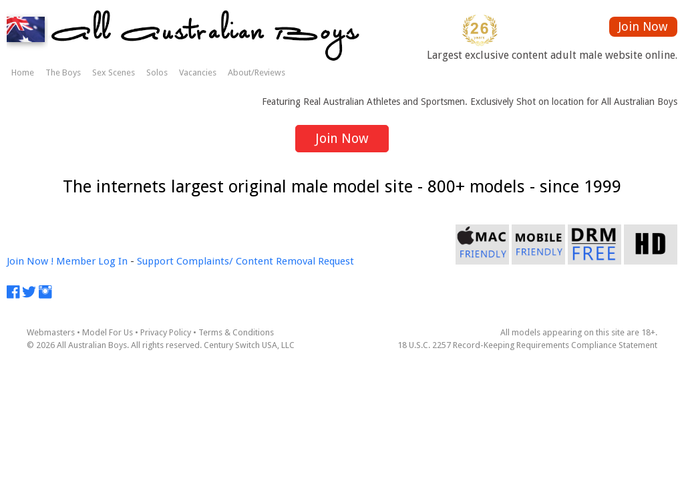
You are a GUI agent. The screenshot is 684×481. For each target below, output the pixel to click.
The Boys (63, 72)
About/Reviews (256, 72)
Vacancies (197, 72)
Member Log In (92, 261)
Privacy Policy (165, 332)
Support (155, 261)
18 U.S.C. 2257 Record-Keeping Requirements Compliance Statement (527, 345)
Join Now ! (30, 261)
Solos (157, 72)
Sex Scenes (113, 72)
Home (22, 72)
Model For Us (107, 332)
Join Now (643, 26)
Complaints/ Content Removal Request (265, 261)
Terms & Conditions (236, 332)
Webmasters (51, 332)
